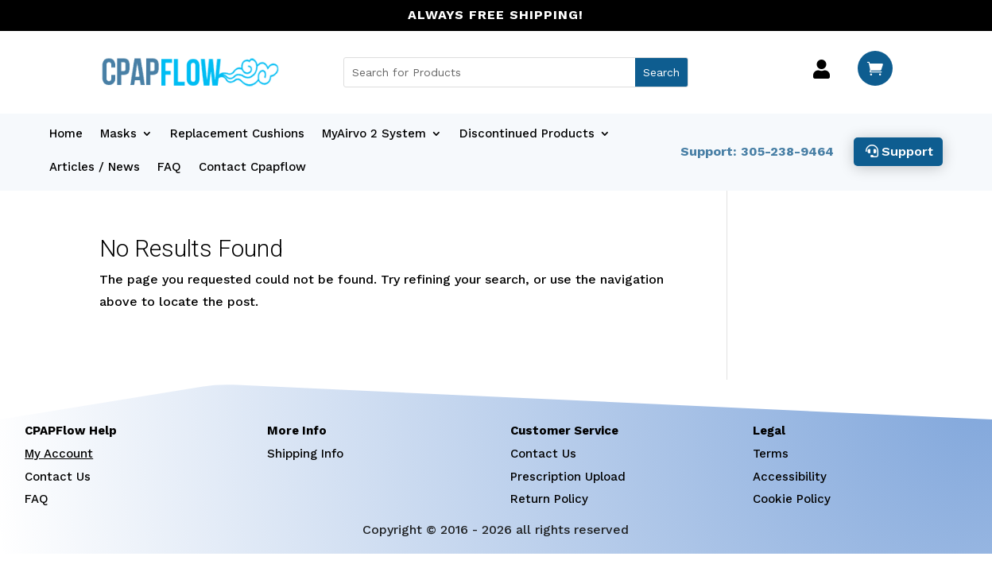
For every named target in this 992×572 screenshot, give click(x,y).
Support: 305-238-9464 (756, 151)
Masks (118, 134)
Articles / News (94, 167)
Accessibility (790, 477)
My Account (59, 453)
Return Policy (549, 499)
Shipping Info (305, 453)
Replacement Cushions (237, 134)
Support (907, 151)
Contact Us (58, 477)
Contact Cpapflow (252, 167)
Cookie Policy (792, 499)
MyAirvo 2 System (374, 134)
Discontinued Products (527, 134)
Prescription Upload (568, 477)
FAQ (169, 167)
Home (66, 134)
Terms (771, 453)
